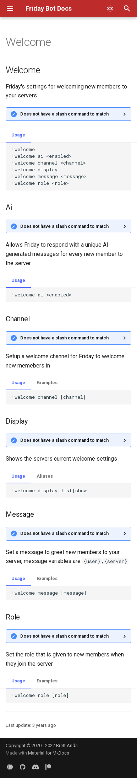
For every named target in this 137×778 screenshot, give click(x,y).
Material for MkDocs (48, 753)
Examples (47, 382)
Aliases (45, 476)
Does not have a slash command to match (64, 114)
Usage (18, 135)
